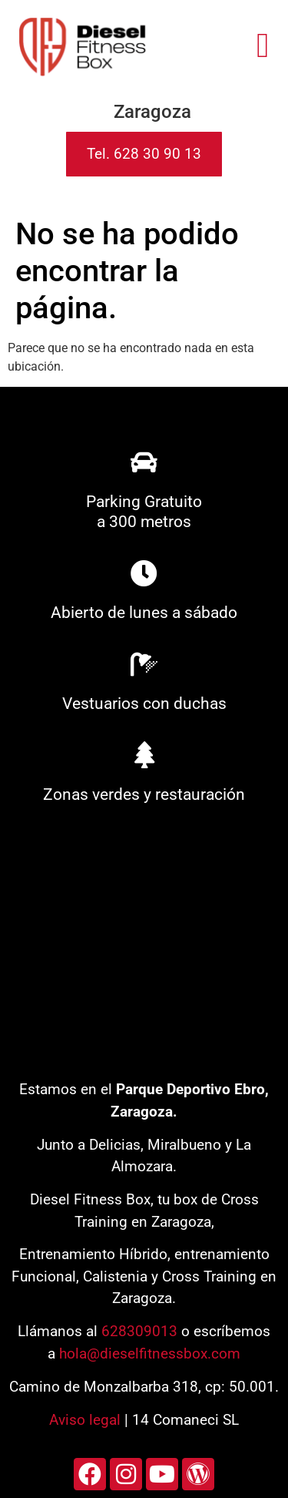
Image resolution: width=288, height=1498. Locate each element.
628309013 (139, 1331)
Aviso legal (85, 1420)
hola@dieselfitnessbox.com (149, 1353)
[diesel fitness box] (144, 947)
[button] (263, 45)
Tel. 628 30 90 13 (144, 154)
